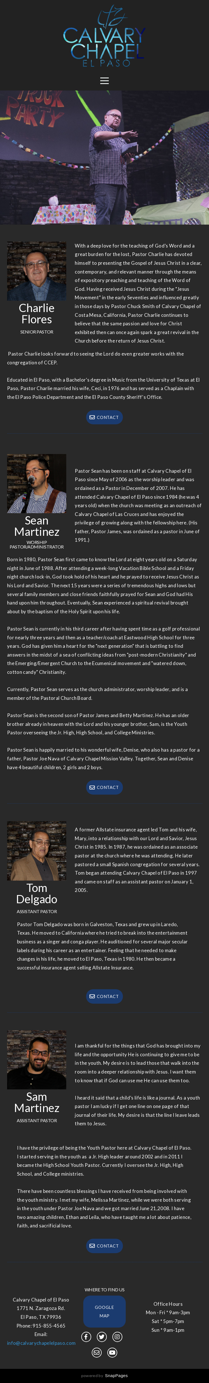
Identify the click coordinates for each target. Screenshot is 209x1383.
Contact (104, 417)
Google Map (104, 1312)
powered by (104, 1375)
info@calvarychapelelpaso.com (41, 1343)
